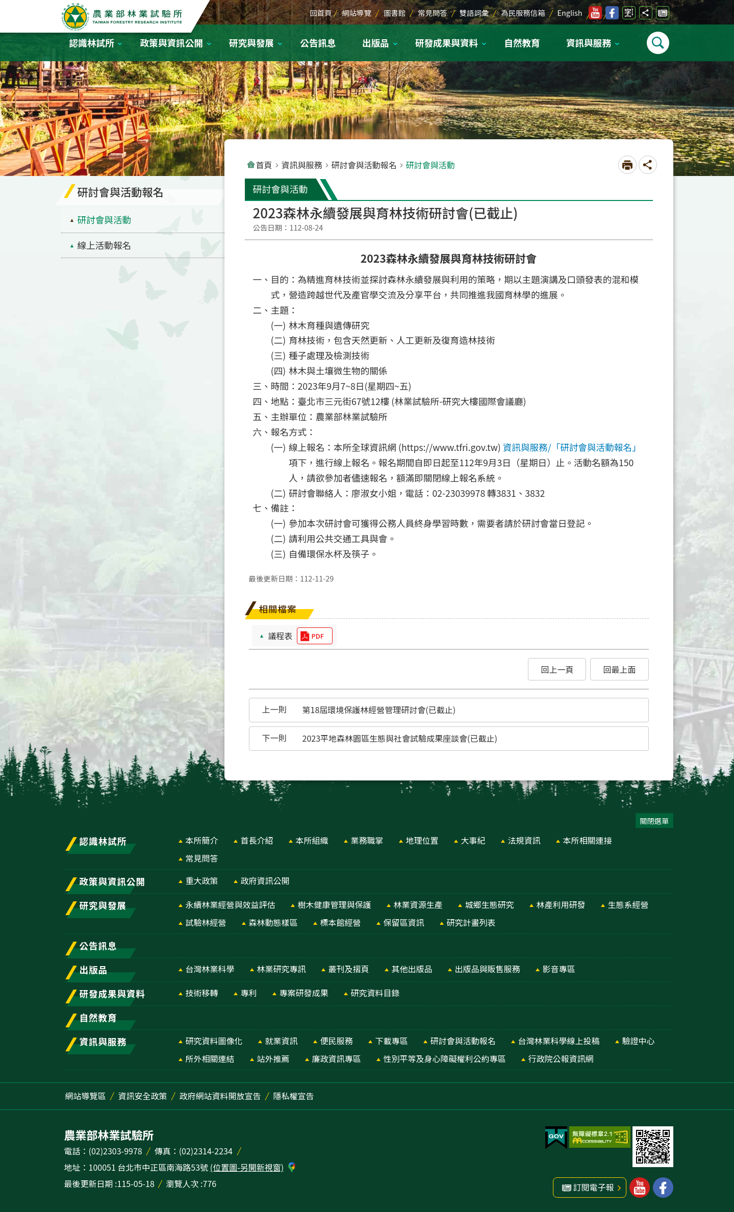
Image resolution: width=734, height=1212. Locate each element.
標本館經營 (340, 922)
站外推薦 (273, 1058)
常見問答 (432, 12)
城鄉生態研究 (489, 904)
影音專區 (559, 969)
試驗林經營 (206, 922)
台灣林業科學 (210, 969)
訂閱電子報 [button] (593, 1187)
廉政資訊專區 (336, 1058)
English (570, 12)
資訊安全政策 (142, 1096)
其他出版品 (412, 969)
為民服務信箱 (523, 12)
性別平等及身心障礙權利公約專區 (445, 1058)
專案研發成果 (304, 993)
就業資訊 (281, 1040)
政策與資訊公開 (171, 42)
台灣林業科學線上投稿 (559, 1040)
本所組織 (312, 840)
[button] (557, 669)
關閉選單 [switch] (654, 820)
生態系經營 (628, 904)
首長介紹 (257, 840)
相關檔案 (278, 608)
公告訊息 (318, 42)
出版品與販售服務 (487, 969)
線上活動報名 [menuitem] (105, 245)
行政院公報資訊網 (561, 1058)
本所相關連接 (587, 840)
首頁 (264, 165)
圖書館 (395, 12)
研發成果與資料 (446, 42)
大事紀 (473, 840)
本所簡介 (202, 840)
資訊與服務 (588, 42)
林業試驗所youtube (595, 12)
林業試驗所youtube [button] (639, 1187)
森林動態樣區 (273, 922)
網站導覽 (356, 12)
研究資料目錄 (375, 993)
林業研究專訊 (281, 969)
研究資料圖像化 (214, 1040)
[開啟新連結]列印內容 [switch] (627, 165)
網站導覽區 (85, 1096)
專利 (249, 993)
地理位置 (422, 840)
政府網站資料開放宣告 (220, 1096)
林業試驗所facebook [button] (663, 1187)
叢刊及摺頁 (348, 969)
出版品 (375, 42)
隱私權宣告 (293, 1096)
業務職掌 (367, 840)
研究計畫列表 (471, 922)
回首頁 (321, 12)
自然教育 (522, 42)
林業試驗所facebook (612, 12)
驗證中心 (638, 1040)
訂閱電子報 (662, 12)
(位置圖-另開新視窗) (247, 1167)
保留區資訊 (404, 922)
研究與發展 (251, 42)
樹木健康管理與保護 (334, 904)
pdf (318, 636)
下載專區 (391, 1040)
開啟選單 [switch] (658, 43)
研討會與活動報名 (364, 165)
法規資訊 (524, 840)
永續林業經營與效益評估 (230, 904)
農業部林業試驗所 (122, 17)
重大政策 (202, 880)
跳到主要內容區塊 (5, 5)
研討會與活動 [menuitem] (105, 219)
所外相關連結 (210, 1058)
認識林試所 (91, 42)
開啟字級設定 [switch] (629, 12)
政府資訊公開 (265, 880)
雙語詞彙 (474, 12)
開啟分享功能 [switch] (645, 12)
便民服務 (336, 1040)
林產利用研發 (561, 904)
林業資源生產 (418, 904)
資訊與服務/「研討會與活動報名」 (572, 447)
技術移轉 (202, 993)
